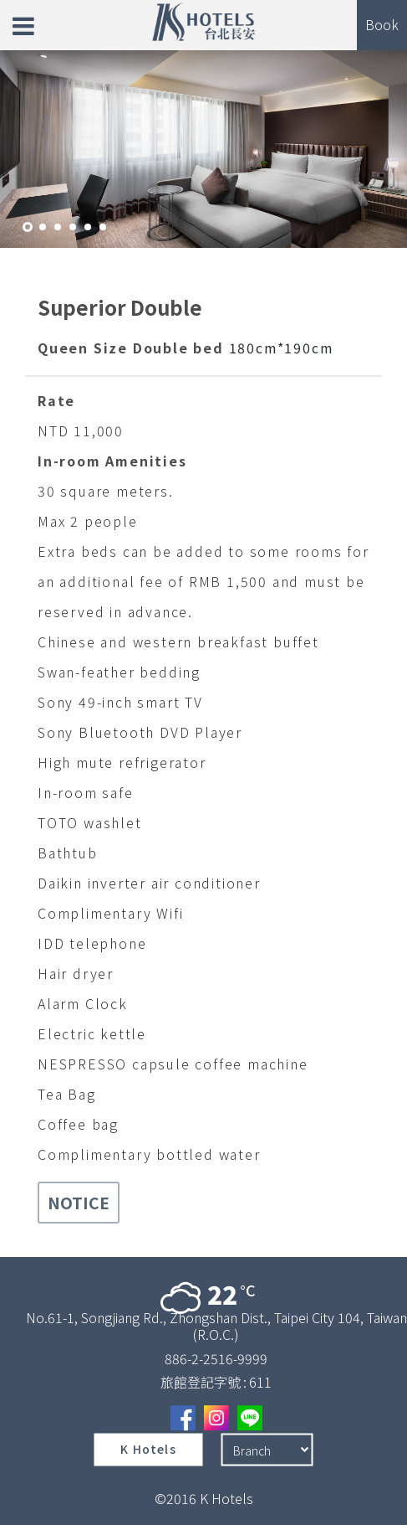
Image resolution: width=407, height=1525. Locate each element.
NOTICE (78, 1202)
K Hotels (148, 1448)
